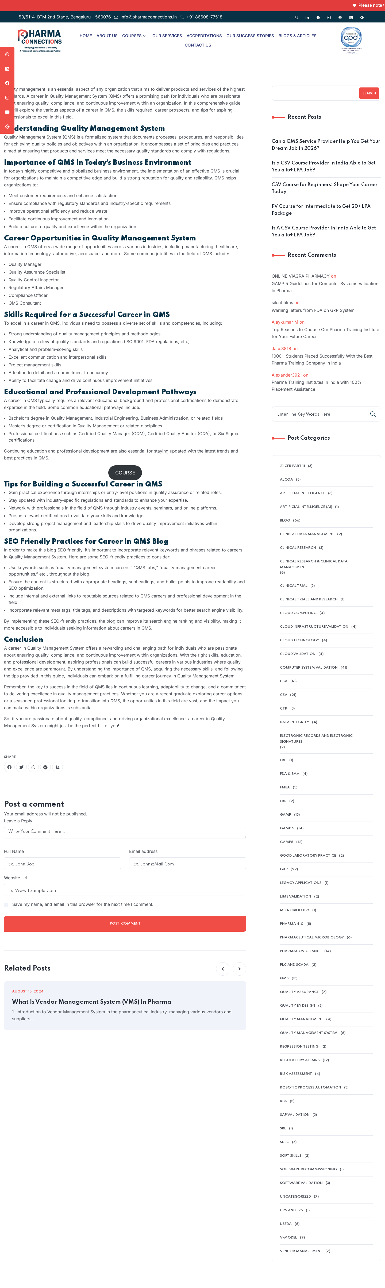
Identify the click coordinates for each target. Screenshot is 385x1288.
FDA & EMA (289, 774)
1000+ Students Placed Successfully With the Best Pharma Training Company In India (322, 359)
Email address (143, 851)
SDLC (284, 1142)
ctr (283, 708)
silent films (282, 302)
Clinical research (298, 548)
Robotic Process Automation (310, 1087)
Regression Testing (299, 1046)
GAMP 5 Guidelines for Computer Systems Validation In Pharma (325, 287)
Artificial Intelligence (302, 493)
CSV (283, 695)
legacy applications (301, 883)
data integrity (294, 722)
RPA (283, 1101)
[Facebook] (318, 15)
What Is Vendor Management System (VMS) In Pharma (91, 1002)
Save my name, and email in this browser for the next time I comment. (82, 904)
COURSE (125, 473)
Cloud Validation (297, 654)
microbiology (294, 910)
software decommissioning (308, 1169)
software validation (301, 1183)
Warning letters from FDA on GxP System (313, 310)
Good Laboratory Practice (308, 855)
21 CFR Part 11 (292, 466)
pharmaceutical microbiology (312, 937)
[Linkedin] (307, 15)
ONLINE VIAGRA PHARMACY (301, 276)
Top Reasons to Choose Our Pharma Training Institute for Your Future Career (325, 333)
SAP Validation (295, 1115)
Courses (134, 35)
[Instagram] (329, 15)
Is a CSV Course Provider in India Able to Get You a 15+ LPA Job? (324, 166)
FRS (283, 801)
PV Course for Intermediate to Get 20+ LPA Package (321, 210)
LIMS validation (295, 896)
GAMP (285, 814)
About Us (107, 35)
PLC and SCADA (294, 965)
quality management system (309, 1033)
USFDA (286, 1224)
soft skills (291, 1155)
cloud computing (298, 613)
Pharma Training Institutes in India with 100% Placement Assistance (316, 385)
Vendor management (301, 1251)
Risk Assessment (296, 1074)
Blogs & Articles (298, 35)
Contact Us (198, 45)
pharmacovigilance (300, 951)
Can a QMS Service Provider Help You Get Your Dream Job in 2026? (326, 145)
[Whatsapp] (296, 15)
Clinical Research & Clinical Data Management (314, 564)
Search (369, 93)
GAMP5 (286, 842)
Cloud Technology (299, 640)
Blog (285, 520)
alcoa (286, 479)
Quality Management (301, 1019)
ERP (283, 760)
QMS (284, 978)
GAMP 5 (287, 828)
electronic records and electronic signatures (316, 738)
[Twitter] (351, 15)
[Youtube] (340, 15)
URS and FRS (291, 1210)
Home (86, 35)
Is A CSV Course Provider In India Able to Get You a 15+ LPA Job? (324, 231)
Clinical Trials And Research (309, 599)
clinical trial (293, 586)
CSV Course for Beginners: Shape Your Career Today (325, 188)
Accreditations (204, 35)
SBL (283, 1128)
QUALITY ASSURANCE (299, 992)
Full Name (14, 851)
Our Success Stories (250, 35)
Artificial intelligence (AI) (306, 507)
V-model (288, 1237)
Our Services (167, 35)
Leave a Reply (18, 820)
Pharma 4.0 (291, 924)
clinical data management (307, 534)
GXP (284, 869)
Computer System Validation (309, 667)
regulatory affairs (300, 1060)
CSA (283, 681)
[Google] (362, 15)
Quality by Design (297, 1005)
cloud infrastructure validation (314, 626)
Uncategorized (295, 1196)
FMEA (285, 787)
